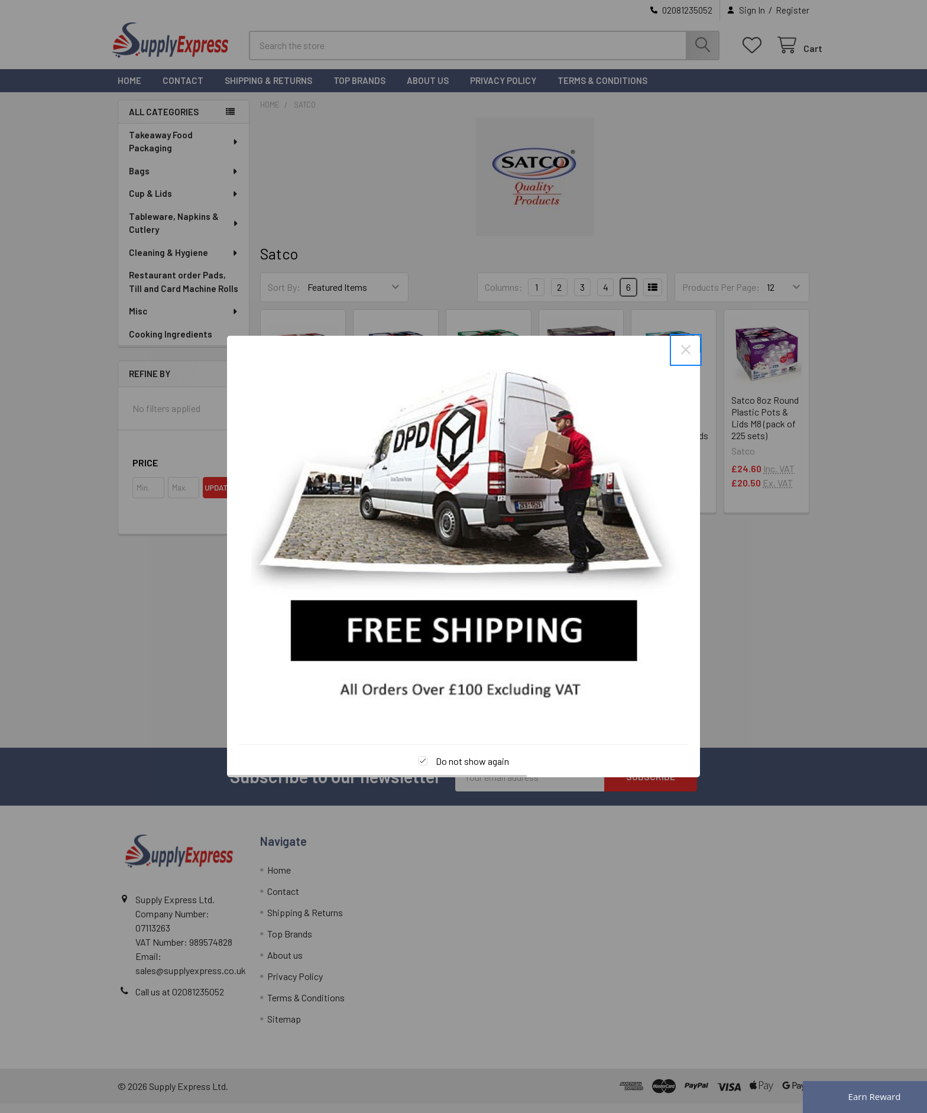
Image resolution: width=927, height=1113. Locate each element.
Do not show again (472, 761)
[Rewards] (865, 1097)
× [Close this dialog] (686, 349)
